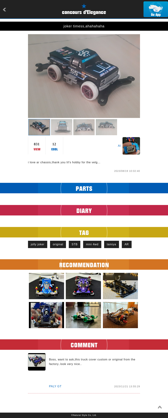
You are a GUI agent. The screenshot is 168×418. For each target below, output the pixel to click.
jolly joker (37, 244)
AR (127, 244)
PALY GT (55, 386)
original (58, 244)
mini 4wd (92, 244)
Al (119, 145)
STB (75, 244)
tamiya (111, 244)
